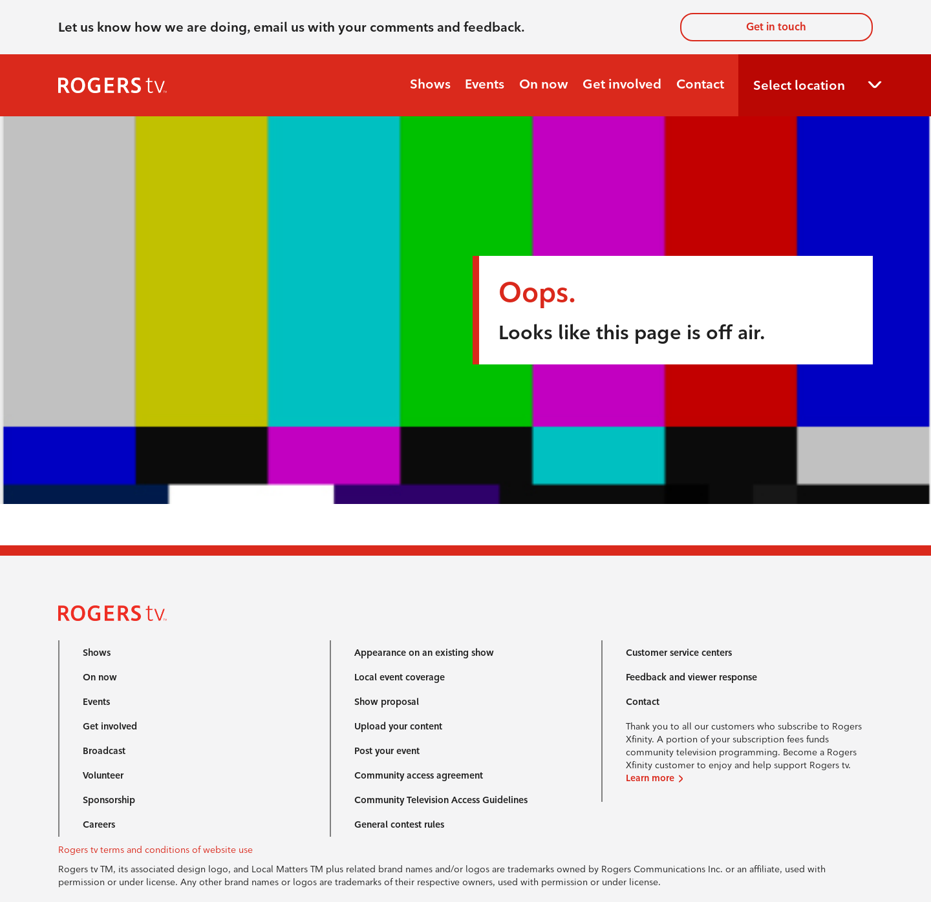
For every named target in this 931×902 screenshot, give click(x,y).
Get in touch (776, 27)
